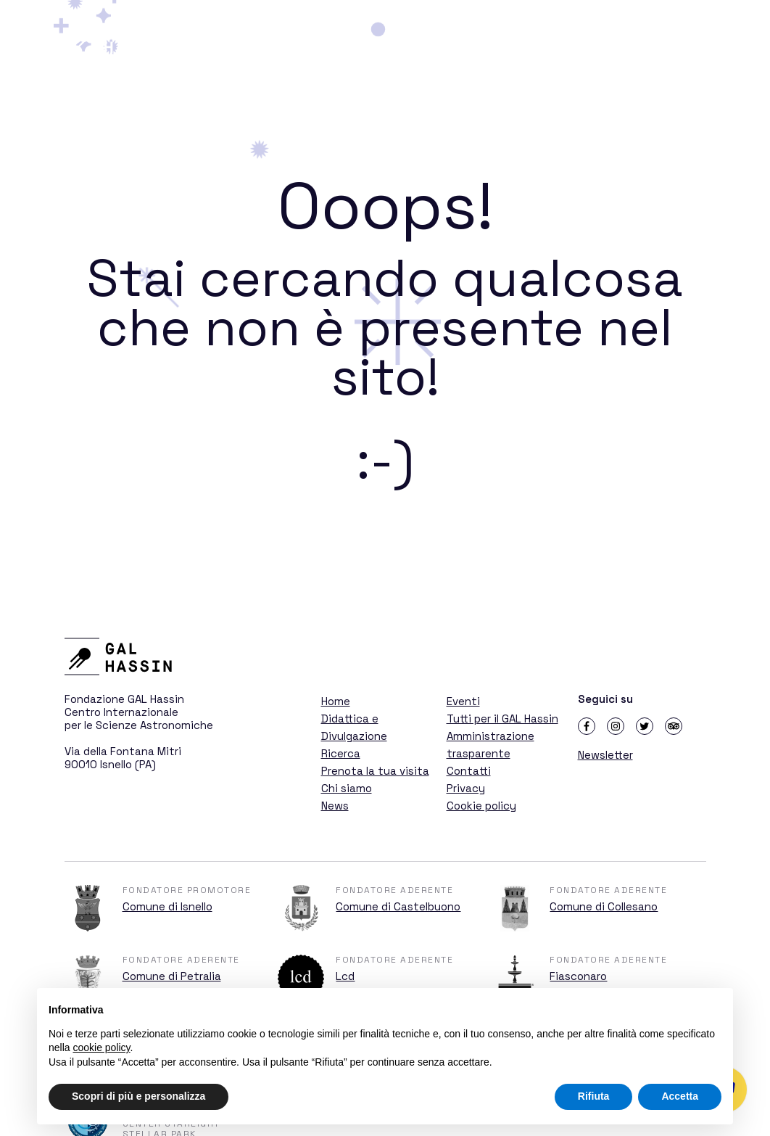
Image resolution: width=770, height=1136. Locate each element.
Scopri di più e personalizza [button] (138, 1096)
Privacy (466, 788)
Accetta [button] (679, 1096)
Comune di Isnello (167, 906)
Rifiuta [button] (594, 1096)
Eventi (463, 701)
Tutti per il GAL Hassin (502, 718)
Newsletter (605, 755)
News (335, 805)
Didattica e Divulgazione (493, 38)
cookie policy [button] (101, 1047)
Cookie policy (481, 805)
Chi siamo (346, 788)
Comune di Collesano (604, 906)
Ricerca (609, 38)
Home (335, 701)
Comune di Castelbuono (398, 906)
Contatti (469, 771)
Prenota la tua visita (375, 771)
